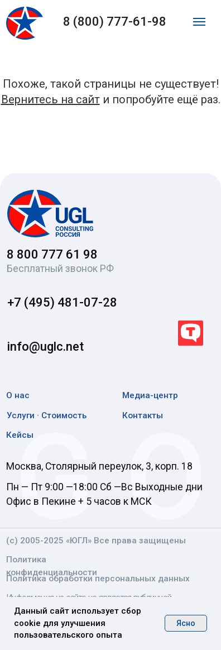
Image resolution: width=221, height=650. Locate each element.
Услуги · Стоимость (47, 415)
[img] (50, 214)
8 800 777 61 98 (52, 254)
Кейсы (19, 435)
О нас (18, 395)
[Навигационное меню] (199, 22)
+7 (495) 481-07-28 (62, 302)
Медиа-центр (150, 395)
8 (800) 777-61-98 (114, 21)
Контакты (142, 415)
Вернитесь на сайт (50, 99)
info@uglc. (36, 346)
